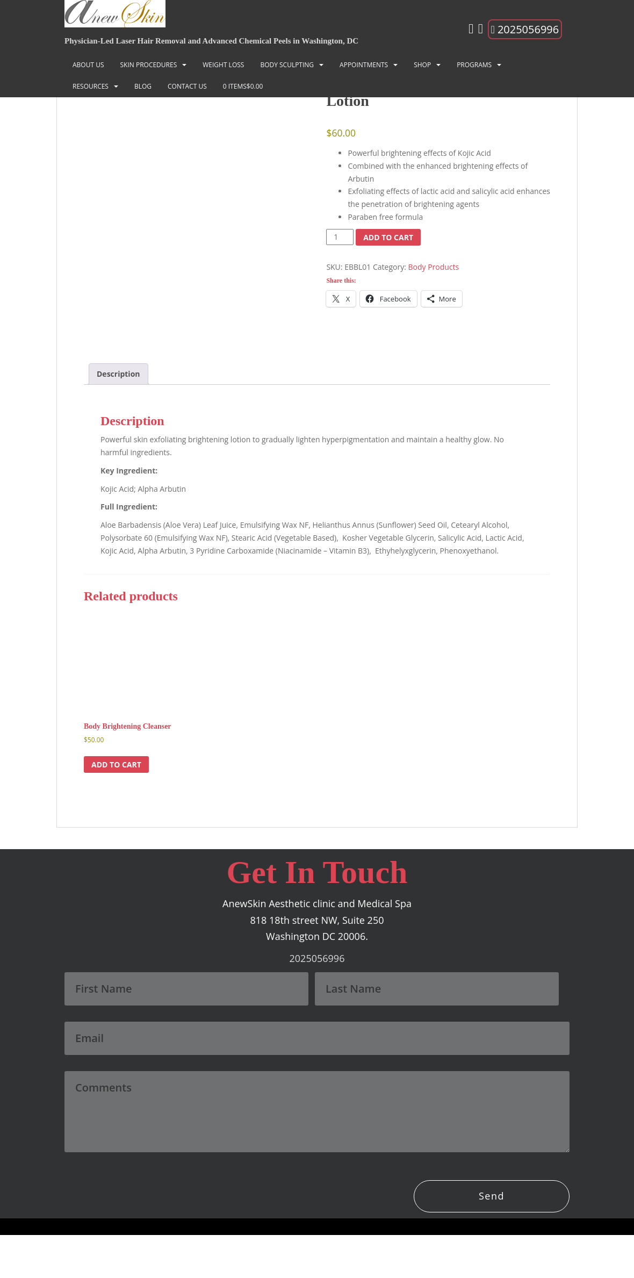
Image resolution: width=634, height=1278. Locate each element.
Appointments (364, 64)
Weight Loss (223, 64)
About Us (88, 64)
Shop (422, 64)
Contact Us (187, 86)
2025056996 (525, 29)
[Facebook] (480, 30)
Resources (91, 86)
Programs (474, 64)
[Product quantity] (340, 237)
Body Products (433, 267)
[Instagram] (471, 30)
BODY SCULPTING (287, 64)
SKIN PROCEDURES (148, 64)
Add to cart (388, 237)
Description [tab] (118, 417)
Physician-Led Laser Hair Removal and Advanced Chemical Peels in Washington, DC (211, 41)
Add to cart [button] (116, 807)
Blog (143, 86)
